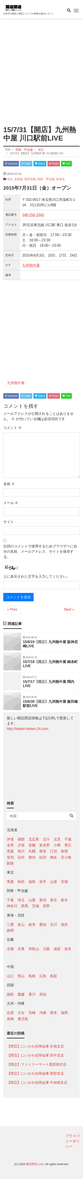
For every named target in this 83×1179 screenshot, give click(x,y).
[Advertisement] (41, 71)
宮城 (64, 882)
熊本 (53, 1013)
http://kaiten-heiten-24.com (27, 729)
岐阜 (32, 924)
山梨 (32, 900)
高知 (42, 994)
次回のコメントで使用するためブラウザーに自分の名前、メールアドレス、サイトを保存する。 (40, 551)
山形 (53, 882)
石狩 (21, 857)
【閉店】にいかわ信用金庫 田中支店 (35, 1055)
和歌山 (34, 949)
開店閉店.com (35, 1164)
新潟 (42, 900)
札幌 (32, 851)
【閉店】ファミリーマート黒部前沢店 (37, 1064)
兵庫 (21, 949)
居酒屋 (18, 179)
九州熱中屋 (31, 265)
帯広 (67, 845)
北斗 (46, 839)
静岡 (10, 930)
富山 (21, 924)
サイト (8, 522)
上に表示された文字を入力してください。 (36, 576)
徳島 (10, 994)
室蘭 (32, 845)
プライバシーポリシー (73, 1141)
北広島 (34, 839)
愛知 (42, 924)
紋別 (42, 857)
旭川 (21, 851)
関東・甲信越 (45, 179)
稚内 (32, 857)
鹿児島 (23, 1019)
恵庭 (10, 851)
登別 (10, 857)
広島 (42, 976)
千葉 (10, 900)
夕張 (21, 845)
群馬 (24, 906)
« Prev (12, 609)
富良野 (44, 845)
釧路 (10, 863)
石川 (53, 924)
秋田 (21, 882)
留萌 (64, 851)
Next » (69, 609)
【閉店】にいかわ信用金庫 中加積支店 (37, 1082)
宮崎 (32, 1013)
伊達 (10, 839)
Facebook (11, 163)
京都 (10, 949)
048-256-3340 (33, 215)
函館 (21, 839)
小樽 (57, 845)
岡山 (21, 976)
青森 (10, 882)
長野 (46, 906)
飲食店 (60, 179)
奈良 (67, 949)
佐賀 (10, 1013)
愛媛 (21, 994)
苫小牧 (66, 857)
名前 (9, 484)
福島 (32, 882)
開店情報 (30, 179)
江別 (53, 851)
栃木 (64, 900)
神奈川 (12, 906)
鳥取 (53, 976)
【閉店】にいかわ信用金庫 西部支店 (35, 1073)
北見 (57, 839)
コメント (12, 428)
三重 (10, 924)
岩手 (42, 882)
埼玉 (10, 179)
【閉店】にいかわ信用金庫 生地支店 (35, 1046)
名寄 (10, 845)
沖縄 (42, 1013)
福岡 (64, 1013)
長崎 (10, 1019)
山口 (10, 976)
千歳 (67, 839)
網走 (53, 857)
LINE (66, 163)
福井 (64, 924)
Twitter (26, 163)
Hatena (40, 163)
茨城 (35, 906)
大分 (21, 1013)
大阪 (46, 949)
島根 (32, 976)
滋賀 (57, 949)
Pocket (53, 163)
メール (10, 503)
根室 (42, 851)
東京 (53, 900)
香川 (32, 994)
